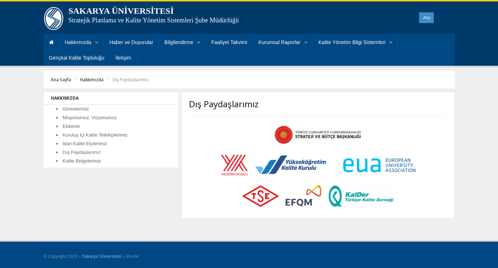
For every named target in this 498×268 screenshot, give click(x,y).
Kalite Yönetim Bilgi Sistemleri (355, 42)
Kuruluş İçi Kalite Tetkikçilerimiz (95, 135)
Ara (426, 17)
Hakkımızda (81, 42)
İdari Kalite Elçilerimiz (85, 143)
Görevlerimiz (76, 109)
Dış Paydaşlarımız (82, 152)
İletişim (123, 58)
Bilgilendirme (182, 42)
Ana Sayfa (61, 80)
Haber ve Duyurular (131, 42)
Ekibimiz (71, 126)
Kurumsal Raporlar (282, 42)
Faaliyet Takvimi (229, 42)
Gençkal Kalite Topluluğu (77, 58)
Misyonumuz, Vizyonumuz (90, 117)
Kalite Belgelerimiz (82, 161)
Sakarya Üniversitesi (101, 256)
